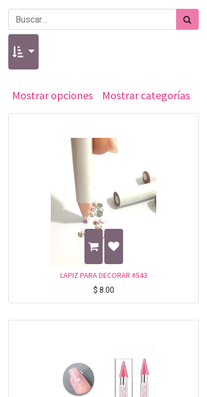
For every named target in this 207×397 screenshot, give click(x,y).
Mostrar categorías (146, 95)
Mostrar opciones (52, 95)
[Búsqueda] (187, 19)
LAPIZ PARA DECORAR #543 (103, 275)
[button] (23, 51)
